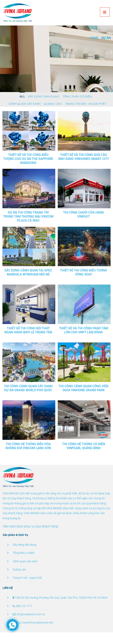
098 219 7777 (24, 606)
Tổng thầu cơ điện (77, 96)
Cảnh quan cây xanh (24, 103)
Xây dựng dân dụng (43, 96)
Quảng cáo (53, 103)
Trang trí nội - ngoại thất (85, 103)
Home (93, 38)
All (22, 96)
